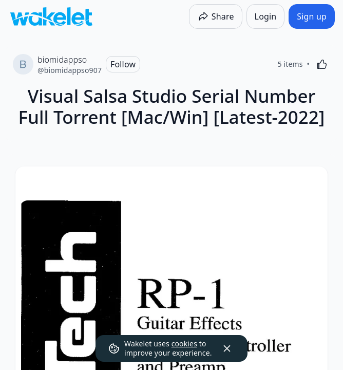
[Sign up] (312, 16)
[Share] (215, 16)
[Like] (322, 64)
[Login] (265, 16)
